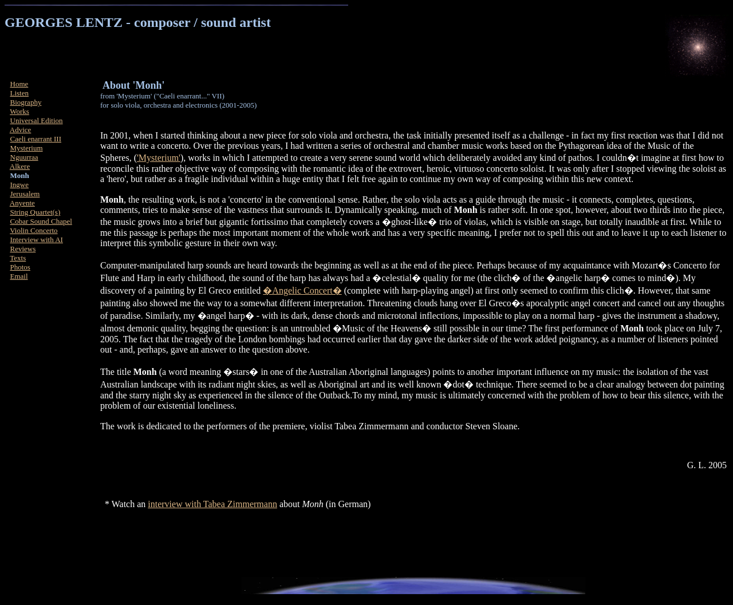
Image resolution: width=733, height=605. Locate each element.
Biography (26, 102)
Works (19, 111)
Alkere (20, 166)
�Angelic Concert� (302, 290)
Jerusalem (25, 193)
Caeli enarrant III (36, 139)
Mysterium (26, 148)
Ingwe (19, 184)
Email (19, 276)
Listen (19, 93)
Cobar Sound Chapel (41, 221)
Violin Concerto (33, 230)
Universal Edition (36, 120)
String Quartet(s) (35, 212)
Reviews (23, 248)
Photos (20, 267)
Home (19, 84)
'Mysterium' (158, 158)
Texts (18, 258)
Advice (20, 129)
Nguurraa (24, 157)
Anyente (22, 203)
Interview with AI (36, 239)
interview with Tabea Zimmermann (212, 504)
